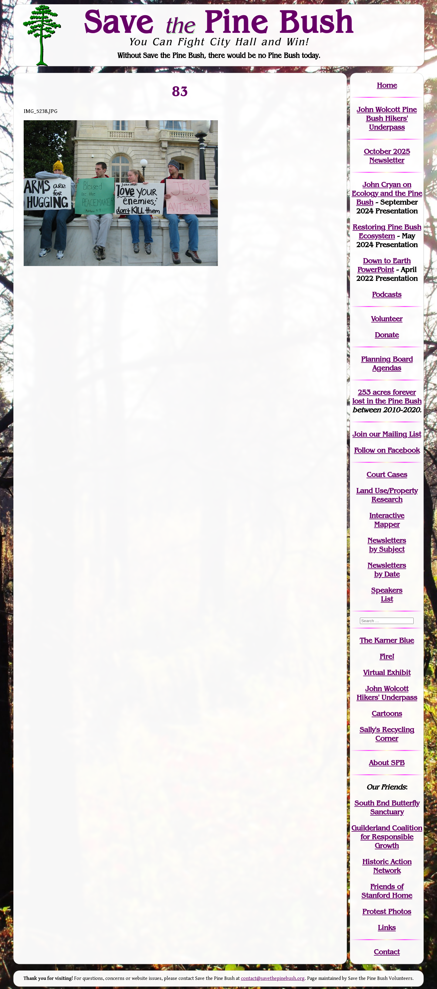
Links (387, 927)
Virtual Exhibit (387, 672)
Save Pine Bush (218, 21)
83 (180, 90)
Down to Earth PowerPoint (384, 265)
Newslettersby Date (387, 569)
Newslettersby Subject (387, 545)
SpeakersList (386, 594)
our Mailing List (394, 434)
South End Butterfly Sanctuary (386, 807)
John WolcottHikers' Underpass (387, 693)
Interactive (386, 515)
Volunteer (386, 318)
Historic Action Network (387, 866)
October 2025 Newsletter (387, 156)
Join (360, 434)
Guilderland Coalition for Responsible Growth (386, 837)
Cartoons (387, 713)
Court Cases (387, 474)
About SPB (387, 762)
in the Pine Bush (387, 396)
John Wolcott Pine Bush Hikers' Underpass (387, 118)
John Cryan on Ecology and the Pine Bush (387, 193)
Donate (387, 334)
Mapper (387, 524)
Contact (387, 951)
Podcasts (386, 294)
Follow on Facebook (387, 450)
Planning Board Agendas (387, 363)
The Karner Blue (387, 640)
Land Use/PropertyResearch (387, 495)
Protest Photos (386, 911)
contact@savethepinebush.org (273, 978)
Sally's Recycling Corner (387, 734)
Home (387, 85)
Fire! (387, 656)
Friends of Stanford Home (386, 891)
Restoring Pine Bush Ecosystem (387, 231)
